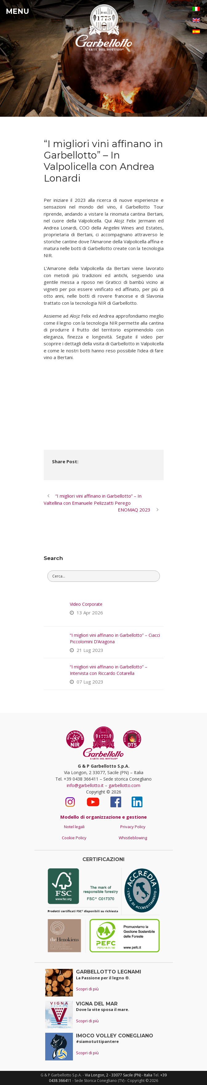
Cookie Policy (74, 837)
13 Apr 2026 (90, 612)
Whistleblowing (133, 837)
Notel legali (74, 826)
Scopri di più (87, 989)
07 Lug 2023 (90, 682)
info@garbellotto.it (85, 785)
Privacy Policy (132, 826)
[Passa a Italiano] (196, 9)
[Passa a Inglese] (196, 20)
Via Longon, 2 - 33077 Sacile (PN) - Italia (118, 1075)
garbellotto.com (124, 785)
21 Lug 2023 (90, 650)
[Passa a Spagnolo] (196, 31)
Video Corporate (86, 604)
